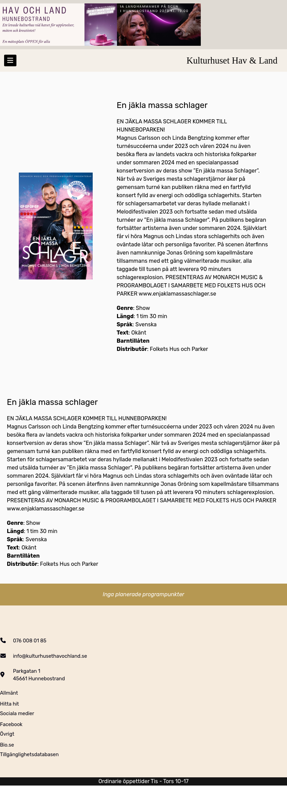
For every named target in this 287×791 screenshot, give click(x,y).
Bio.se (7, 745)
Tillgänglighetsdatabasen (29, 754)
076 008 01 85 (30, 641)
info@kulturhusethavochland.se (50, 656)
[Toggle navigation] (10, 60)
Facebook (11, 724)
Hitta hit (9, 704)
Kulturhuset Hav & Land (231, 60)
